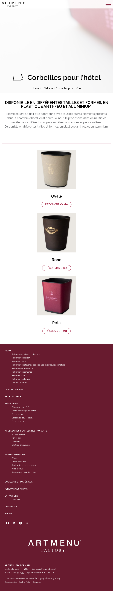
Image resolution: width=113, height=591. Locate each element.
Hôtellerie (47, 88)
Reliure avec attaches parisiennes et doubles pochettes (38, 365)
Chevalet (16, 441)
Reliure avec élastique (22, 368)
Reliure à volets (19, 375)
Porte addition (18, 434)
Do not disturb (18, 421)
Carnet (15, 382)
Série (14, 458)
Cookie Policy (25, 582)
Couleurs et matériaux (19, 482)
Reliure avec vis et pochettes (25, 354)
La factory (11, 496)
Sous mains (17, 414)
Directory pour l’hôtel (21, 407)
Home (35, 88)
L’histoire (16, 499)
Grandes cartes (19, 461)
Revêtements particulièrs (24, 472)
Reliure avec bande (21, 379)
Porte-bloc (16, 438)
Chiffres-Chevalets (21, 445)
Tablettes (23, 382)
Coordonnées (11, 582)
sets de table (13, 396)
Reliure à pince (19, 361)
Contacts (11, 506)
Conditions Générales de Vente (19, 578)
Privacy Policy (53, 578)
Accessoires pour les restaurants (26, 431)
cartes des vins (14, 389)
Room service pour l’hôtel (24, 410)
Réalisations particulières (24, 465)
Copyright (41, 578)
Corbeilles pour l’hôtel (22, 418)
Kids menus (17, 469)
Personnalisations (16, 489)
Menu (8, 350)
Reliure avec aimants (22, 372)
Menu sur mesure (15, 454)
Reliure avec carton (21, 358)
